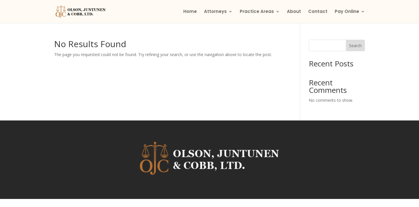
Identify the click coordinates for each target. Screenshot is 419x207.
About (294, 11)
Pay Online (347, 11)
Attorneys (215, 11)
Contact (317, 11)
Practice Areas (257, 11)
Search (355, 45)
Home (190, 11)
